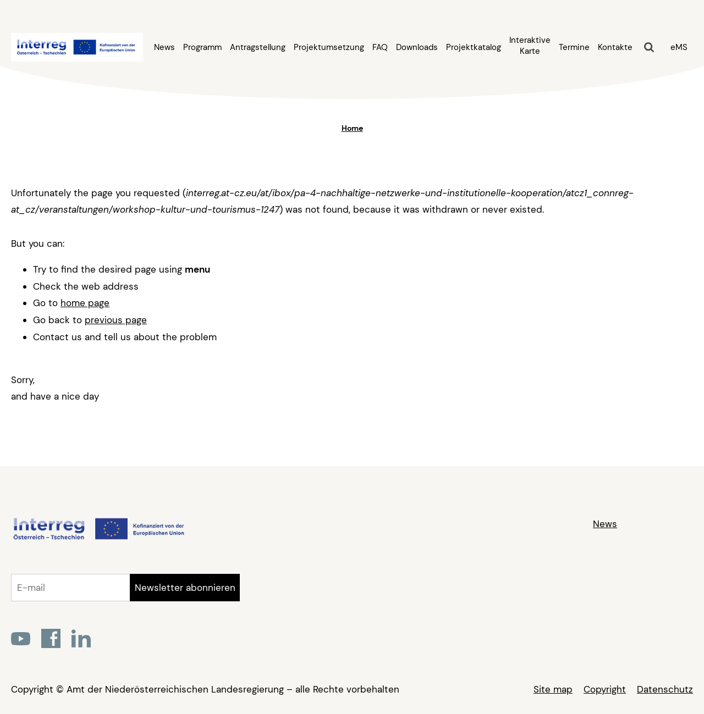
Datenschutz (665, 689)
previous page (116, 320)
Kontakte (615, 47)
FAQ (380, 47)
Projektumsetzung (329, 47)
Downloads (417, 47)
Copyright (605, 689)
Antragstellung (257, 47)
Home (352, 128)
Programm (202, 47)
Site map (553, 689)
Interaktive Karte (530, 45)
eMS (679, 47)
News (164, 47)
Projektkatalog (473, 47)
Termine (574, 47)
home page (85, 303)
